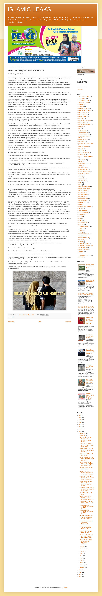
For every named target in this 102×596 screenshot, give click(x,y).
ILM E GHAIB (81, 160)
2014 (80, 431)
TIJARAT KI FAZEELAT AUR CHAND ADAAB (85, 246)
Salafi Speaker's (82, 210)
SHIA (79, 218)
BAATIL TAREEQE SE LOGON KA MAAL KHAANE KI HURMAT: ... (87, 498)
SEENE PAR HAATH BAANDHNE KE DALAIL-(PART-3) (89, 320)
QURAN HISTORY (83, 198)
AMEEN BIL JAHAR (83, 102)
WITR (79, 253)
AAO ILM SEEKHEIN (83, 96)
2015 (80, 429)
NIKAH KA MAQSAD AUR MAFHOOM (86, 454)
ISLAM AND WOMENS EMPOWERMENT (86, 518)
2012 (80, 572)
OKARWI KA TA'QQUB (84, 188)
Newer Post (11, 321)
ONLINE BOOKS (82, 190)
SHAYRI (80, 216)
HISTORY (81, 148)
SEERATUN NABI (83, 212)
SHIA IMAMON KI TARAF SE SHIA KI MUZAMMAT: (86, 522)
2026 (80, 415)
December (83, 433)
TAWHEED (81, 240)
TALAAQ (80, 232)
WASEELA (81, 251)
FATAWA (80, 89)
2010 (80, 576)
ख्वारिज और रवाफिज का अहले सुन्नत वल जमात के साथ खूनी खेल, (90, 351)
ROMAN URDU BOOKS (84, 206)
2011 (80, 574)
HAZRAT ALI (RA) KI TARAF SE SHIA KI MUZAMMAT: (85, 527)
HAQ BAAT (81, 141)
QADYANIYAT (82, 196)
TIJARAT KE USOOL (83, 244)
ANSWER (81, 104)
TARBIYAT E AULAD (83, 238)
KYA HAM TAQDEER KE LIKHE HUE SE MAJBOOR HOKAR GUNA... (86, 483)
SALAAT (80, 208)
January (82, 567)
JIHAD (80, 165)
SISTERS (80, 224)
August (82, 551)
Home (39, 321)
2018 (80, 424)
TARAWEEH (81, 236)
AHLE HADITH (82, 98)
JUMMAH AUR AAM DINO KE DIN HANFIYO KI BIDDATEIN (86, 307)
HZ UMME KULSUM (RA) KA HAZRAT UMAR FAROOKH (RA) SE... (86, 536)
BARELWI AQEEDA (83, 108)
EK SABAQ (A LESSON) (86, 515)
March (82, 562)
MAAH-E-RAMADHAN (84, 171)
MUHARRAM (81, 181)
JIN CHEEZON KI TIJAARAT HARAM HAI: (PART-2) (87, 506)
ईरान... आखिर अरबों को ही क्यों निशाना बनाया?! (89, 381)
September (83, 549)
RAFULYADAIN (82, 202)
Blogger (66, 587)
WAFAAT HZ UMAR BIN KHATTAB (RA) (86, 532)
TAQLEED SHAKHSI (83, 234)
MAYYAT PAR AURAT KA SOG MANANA (86, 468)
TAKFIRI (80, 230)
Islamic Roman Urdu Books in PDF (90, 266)
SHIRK (80, 220)
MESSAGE (81, 179)
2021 (80, 420)
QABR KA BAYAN (83, 194)
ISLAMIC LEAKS (29, 9)
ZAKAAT (80, 257)
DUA (79, 128)
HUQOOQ (81, 150)
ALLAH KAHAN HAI (83, 100)
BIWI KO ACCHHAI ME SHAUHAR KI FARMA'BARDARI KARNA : (86, 439)
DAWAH (80, 118)
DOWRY (80, 126)
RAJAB (80, 204)
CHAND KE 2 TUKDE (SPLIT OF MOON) (90, 336)
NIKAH (13, 317)
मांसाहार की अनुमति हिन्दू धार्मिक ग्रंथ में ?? (90, 282)
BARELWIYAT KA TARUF (84, 110)
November (83, 435)
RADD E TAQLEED (83, 200)
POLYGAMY (81, 192)
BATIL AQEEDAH (82, 112)
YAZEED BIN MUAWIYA (84, 255)
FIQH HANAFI (82, 130)
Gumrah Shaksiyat (83, 132)
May (81, 558)
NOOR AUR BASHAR (84, 187)
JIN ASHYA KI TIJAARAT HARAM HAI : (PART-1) (86, 502)
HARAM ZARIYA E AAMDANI (86, 143)
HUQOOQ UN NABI (83, 152)
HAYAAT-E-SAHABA (83, 146)
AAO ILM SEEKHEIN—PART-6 (89, 366)
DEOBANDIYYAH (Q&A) (84, 120)
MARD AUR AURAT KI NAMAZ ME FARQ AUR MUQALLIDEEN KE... (87, 464)
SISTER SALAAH (82, 222)
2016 (80, 426)
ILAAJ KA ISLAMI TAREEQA (85, 156)
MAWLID (80, 177)
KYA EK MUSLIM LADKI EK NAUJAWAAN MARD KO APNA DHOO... (87, 489)
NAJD (79, 183)
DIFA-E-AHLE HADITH (84, 124)
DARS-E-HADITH (82, 116)
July (81, 553)
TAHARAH (81, 228)
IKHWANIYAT (81, 154)
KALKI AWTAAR (82, 167)
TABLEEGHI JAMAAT (84, 226)
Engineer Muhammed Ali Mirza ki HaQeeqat (90, 396)
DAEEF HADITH (82, 114)
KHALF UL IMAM (82, 169)
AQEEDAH (81, 106)
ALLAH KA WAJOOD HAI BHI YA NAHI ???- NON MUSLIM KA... (87, 445)
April (81, 560)
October (82, 546)
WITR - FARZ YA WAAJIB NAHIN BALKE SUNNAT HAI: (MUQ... (87, 450)
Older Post (68, 321)
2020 (80, 422)
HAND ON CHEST (83, 139)
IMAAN (80, 162)
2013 (80, 570)
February (82, 565)
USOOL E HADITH (83, 249)
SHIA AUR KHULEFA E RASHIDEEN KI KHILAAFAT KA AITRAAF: (86, 542)
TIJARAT (80, 242)
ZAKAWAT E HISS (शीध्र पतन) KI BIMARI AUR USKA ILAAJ (85, 294)
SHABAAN (81, 214)
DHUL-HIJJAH (82, 122)
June (81, 556)
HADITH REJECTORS (84, 134)
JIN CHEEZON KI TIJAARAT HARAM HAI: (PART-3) (87, 511)
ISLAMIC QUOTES (83, 163)
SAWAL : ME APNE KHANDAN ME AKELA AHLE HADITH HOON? (86, 473)
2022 (80, 417)
